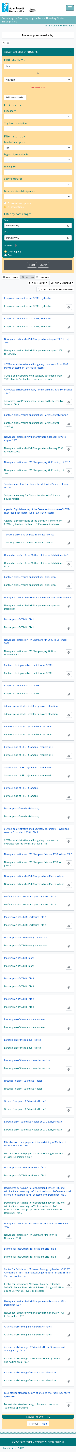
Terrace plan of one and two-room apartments (29, 534)
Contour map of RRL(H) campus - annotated (27, 767)
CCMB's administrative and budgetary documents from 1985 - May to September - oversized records (36, 366)
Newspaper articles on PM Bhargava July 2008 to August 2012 (37, 462)
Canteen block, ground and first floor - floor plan (30, 577)
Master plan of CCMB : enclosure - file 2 (25, 917)
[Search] (38, 66)
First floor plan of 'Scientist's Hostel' (23, 1080)
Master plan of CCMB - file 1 (19, 619)
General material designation (19, 191)
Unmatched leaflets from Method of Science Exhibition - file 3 (36, 555)
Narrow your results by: (38, 35)
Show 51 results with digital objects (55, 289)
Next (44, 1423)
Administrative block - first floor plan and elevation (31, 706)
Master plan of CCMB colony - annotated (25, 937)
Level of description (14, 142)
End (6, 232)
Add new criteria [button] (14, 97)
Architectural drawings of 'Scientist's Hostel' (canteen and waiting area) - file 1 (34, 1349)
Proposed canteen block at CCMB (21, 685)
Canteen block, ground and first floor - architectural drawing (36, 414)
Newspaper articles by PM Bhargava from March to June (34, 876)
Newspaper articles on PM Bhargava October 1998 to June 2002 (38, 854)
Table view (42, 277)
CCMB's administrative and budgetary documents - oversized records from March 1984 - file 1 (36, 830)
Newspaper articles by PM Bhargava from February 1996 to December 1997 (35, 1303)
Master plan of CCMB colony (19, 957)
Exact (10, 255)
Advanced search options (21, 52)
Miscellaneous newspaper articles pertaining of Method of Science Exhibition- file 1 (35, 1144)
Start (7, 220)
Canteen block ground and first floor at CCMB (28, 665)
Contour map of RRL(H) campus (21, 787)
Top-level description (15, 123)
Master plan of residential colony (21, 808)
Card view (28, 277)
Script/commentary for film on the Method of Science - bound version (36, 485)
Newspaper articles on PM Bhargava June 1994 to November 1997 (36, 1225)
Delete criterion (38, 87)
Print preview (10, 277)
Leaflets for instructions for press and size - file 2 (30, 896)
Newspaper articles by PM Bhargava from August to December (37, 597)
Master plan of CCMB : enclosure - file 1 (25, 1167)
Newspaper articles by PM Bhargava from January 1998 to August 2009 (35, 438)
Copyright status (13, 178)
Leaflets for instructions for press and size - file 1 (30, 1248)
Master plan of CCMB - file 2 (19, 998)
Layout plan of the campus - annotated (24, 1019)
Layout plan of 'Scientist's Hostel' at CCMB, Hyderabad (33, 1121)
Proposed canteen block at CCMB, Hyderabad (28, 298)
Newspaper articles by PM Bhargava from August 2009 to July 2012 (37, 340)
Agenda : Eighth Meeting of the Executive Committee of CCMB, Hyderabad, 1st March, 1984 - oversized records (37, 511)
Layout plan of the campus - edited (22, 1039)
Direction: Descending (61, 282)
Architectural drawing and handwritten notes (28, 1326)
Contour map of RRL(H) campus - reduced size (28, 747)
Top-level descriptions (19, 203)
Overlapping (14, 251)
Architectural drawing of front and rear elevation (30, 1372)
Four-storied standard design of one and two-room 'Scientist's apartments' (37, 1394)
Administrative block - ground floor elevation (28, 726)
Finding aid (10, 166)
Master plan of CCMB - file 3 (19, 978)
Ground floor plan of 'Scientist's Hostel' (25, 1101)
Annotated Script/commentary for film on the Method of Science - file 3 (38, 391)
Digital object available (16, 154)
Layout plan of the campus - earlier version (27, 1060)
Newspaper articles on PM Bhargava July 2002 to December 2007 (35, 641)
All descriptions (16, 207)
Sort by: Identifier (37, 282)
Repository (10, 110)
